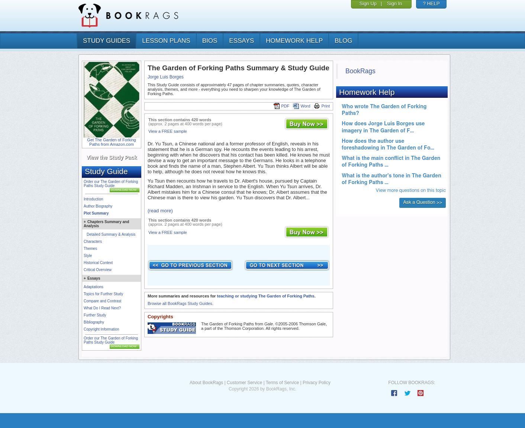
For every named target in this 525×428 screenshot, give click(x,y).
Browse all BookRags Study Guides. (180, 303)
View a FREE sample (167, 131)
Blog (343, 40)
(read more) (160, 210)
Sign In (394, 3)
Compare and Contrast (102, 301)
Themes (90, 249)
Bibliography (94, 322)
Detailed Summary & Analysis (111, 234)
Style (88, 256)
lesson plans (166, 40)
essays (241, 40)
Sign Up (368, 3)
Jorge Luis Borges (166, 77)
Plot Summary (96, 213)
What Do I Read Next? (102, 308)
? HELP (431, 3)
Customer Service (244, 382)
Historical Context (98, 263)
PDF (281, 106)
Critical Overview (98, 270)
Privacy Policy (317, 382)
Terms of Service (282, 382)
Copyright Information (101, 329)
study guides (106, 40)
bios (210, 40)
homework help (294, 40)
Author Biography (98, 206)
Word (301, 106)
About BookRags (206, 382)
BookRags (360, 71)
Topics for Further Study (103, 294)
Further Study (95, 315)
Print (322, 106)
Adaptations (93, 287)
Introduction (93, 199)
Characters (93, 241)
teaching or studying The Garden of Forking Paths (265, 296)
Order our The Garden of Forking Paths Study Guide (111, 184)
